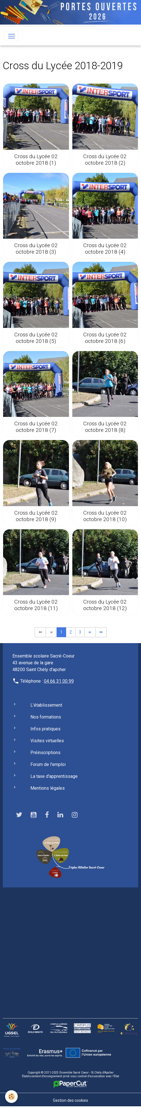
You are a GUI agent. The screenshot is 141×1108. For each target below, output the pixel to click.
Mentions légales (47, 788)
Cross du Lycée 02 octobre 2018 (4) (105, 248)
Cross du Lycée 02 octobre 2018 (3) (36, 248)
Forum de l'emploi (48, 764)
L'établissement (46, 705)
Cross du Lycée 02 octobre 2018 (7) (36, 426)
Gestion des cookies (70, 1100)
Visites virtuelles (47, 740)
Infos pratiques (45, 729)
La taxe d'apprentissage (54, 776)
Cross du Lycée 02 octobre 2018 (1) (36, 159)
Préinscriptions (45, 752)
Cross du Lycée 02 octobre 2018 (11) (36, 604)
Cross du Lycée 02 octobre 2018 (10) (105, 516)
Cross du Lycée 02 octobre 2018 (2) (105, 159)
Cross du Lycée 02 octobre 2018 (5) (36, 337)
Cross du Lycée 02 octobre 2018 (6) (105, 337)
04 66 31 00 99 (59, 681)
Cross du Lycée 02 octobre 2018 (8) (105, 426)
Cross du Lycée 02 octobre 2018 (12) (105, 604)
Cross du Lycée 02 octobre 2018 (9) (36, 516)
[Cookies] (11, 1096)
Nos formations (45, 717)
